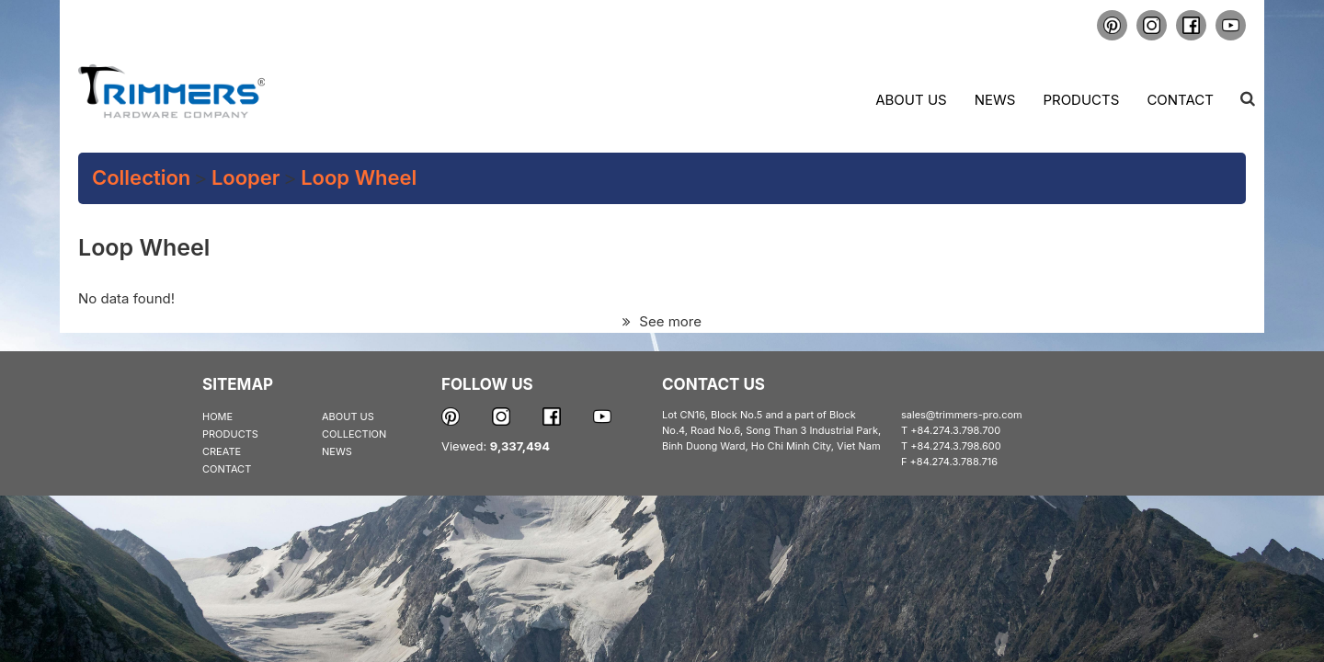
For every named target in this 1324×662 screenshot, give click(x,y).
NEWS (337, 451)
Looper (245, 177)
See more (662, 321)
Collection (141, 177)
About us (910, 99)
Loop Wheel (359, 177)
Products (1081, 99)
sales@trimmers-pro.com (961, 414)
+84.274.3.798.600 (955, 445)
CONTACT (226, 468)
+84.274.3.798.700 (955, 430)
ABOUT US (348, 416)
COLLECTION (354, 434)
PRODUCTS (230, 434)
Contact (1180, 99)
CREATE (221, 451)
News (995, 99)
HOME (217, 416)
